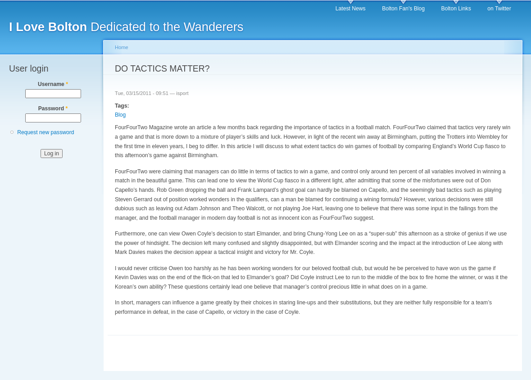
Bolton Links (456, 8)
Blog (120, 115)
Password (53, 108)
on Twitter (499, 8)
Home (121, 47)
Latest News (351, 8)
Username (53, 84)
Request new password (45, 132)
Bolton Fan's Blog (403, 8)
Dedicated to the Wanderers (126, 27)
